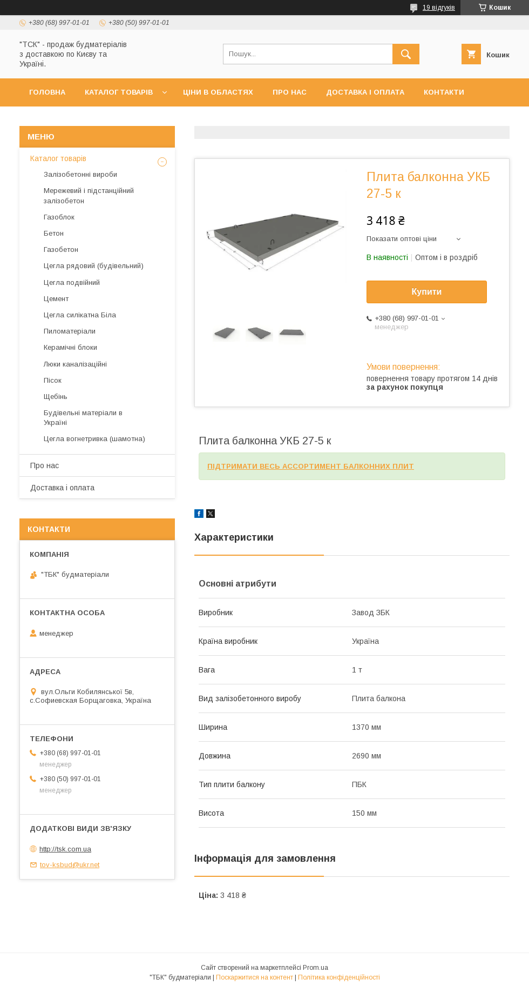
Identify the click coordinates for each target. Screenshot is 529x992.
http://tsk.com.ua (65, 849)
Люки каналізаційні (75, 364)
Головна (47, 92)
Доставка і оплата (365, 92)
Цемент (56, 299)
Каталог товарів (119, 92)
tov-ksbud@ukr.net (69, 865)
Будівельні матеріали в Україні (83, 418)
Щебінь (55, 396)
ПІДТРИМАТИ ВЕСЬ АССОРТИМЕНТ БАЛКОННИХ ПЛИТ (310, 466)
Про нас (290, 92)
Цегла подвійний (72, 282)
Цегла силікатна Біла (80, 315)
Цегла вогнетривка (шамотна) (94, 439)
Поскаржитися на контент (254, 977)
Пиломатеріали (70, 331)
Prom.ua (315, 967)
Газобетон (61, 249)
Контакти (444, 92)
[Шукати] (405, 54)
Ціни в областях (218, 92)
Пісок (53, 380)
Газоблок (59, 217)
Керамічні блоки (70, 347)
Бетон (54, 233)
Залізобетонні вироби (80, 174)
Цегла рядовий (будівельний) (94, 266)
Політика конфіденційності (339, 977)
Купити (427, 291)
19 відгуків (439, 7)
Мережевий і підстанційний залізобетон (89, 195)
